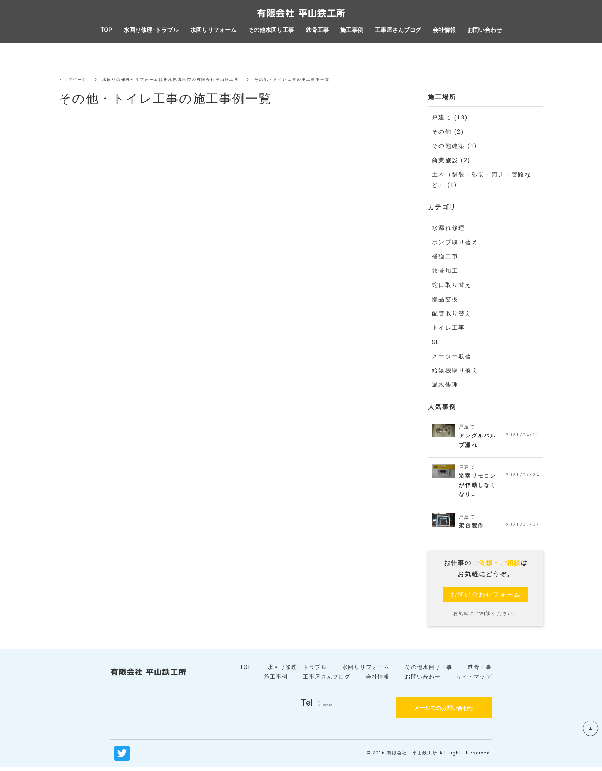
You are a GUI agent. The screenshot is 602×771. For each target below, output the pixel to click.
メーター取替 (452, 356)
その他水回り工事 (428, 671)
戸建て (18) (450, 117)
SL (436, 342)
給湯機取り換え (455, 370)
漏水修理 (445, 384)
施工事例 (276, 680)
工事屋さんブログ (326, 680)
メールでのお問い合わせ (443, 712)
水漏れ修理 (448, 228)
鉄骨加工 (445, 270)
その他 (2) (448, 131)
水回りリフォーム (366, 671)
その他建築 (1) (454, 145)
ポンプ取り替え (455, 242)
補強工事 (445, 256)
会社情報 (378, 680)
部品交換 (445, 299)
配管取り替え (452, 313)
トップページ (75, 79)
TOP (246, 671)
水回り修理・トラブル (297, 671)
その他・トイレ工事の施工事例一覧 (325, 79)
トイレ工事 (448, 327)
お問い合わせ (422, 680)
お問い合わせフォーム (486, 598)
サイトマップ (474, 680)
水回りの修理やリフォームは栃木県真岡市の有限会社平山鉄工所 (186, 79)
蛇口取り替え (452, 285)
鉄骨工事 (480, 671)
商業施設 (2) (451, 160)
